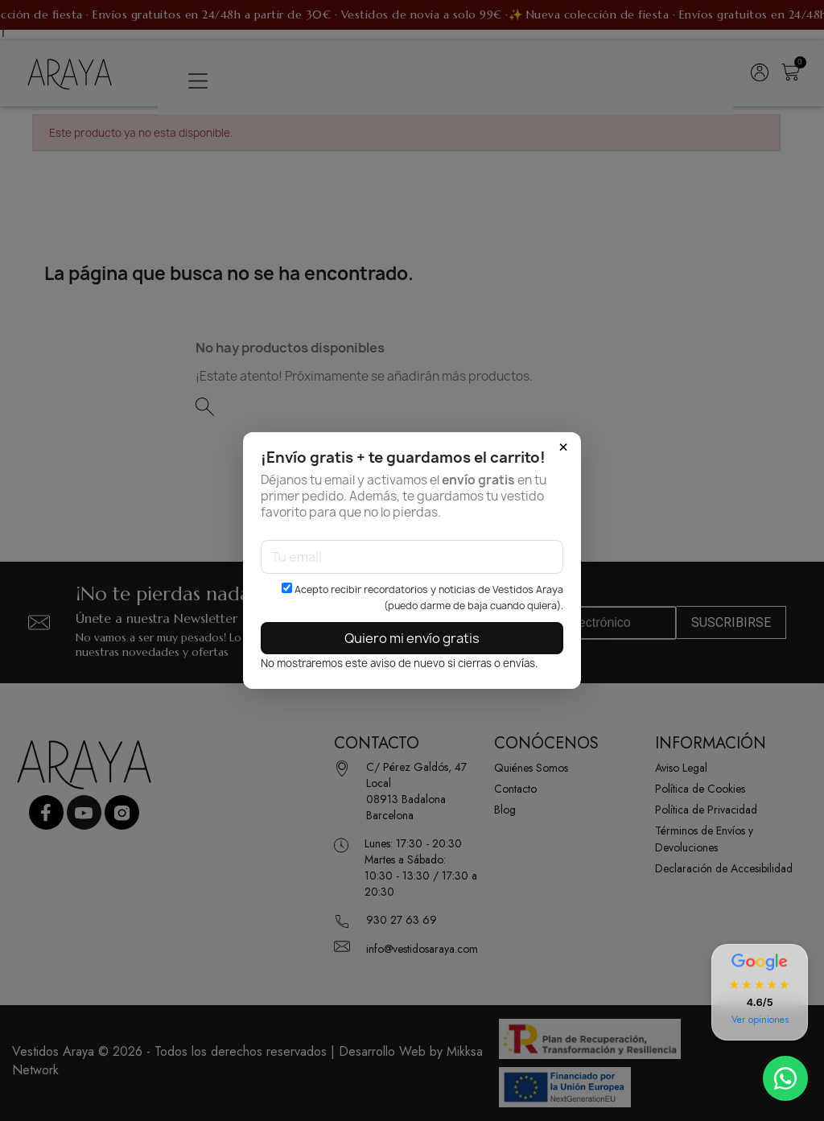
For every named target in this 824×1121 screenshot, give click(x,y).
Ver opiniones (760, 1019)
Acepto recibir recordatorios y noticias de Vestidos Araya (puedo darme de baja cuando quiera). (422, 597)
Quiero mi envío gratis (412, 638)
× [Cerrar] (563, 447)
